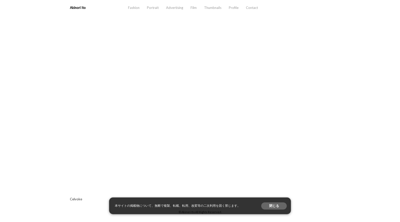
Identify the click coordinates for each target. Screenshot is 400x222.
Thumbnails (212, 8)
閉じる (274, 206)
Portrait (153, 8)
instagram (310, 7)
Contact (252, 8)
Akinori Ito (78, 8)
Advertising (174, 8)
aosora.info (297, 7)
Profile (234, 8)
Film (194, 8)
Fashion (134, 8)
